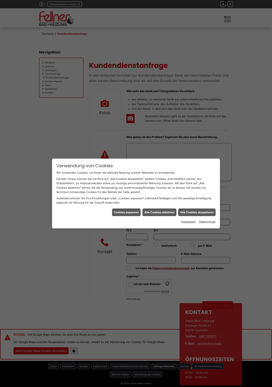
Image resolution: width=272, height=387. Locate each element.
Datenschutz (207, 201)
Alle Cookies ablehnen (159, 191)
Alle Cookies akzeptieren (197, 191)
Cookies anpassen (126, 191)
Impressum (188, 201)
